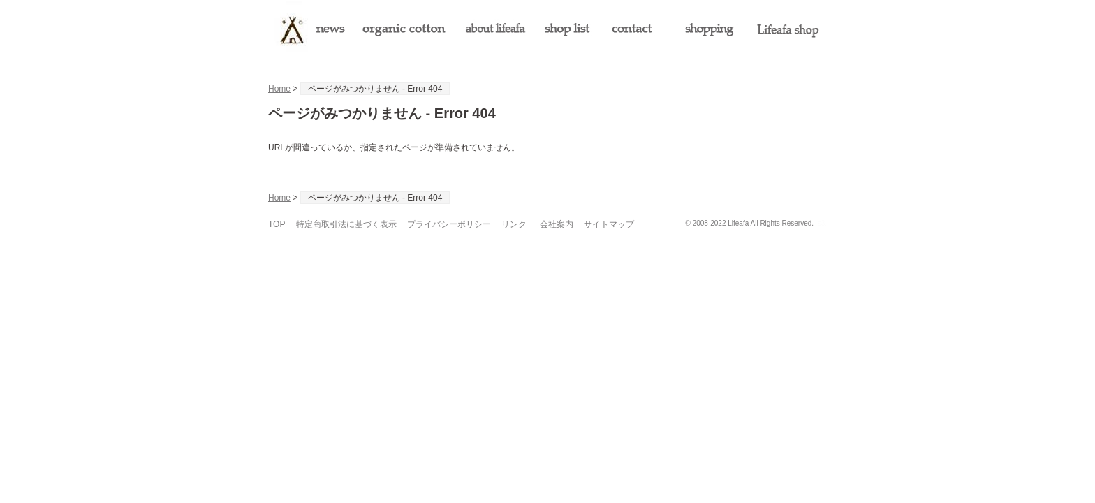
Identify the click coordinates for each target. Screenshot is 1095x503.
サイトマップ (609, 224)
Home (279, 89)
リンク (514, 224)
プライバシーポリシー (449, 224)
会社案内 (556, 224)
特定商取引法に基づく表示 (346, 224)
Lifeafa (738, 223)
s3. (822, 223)
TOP (276, 224)
